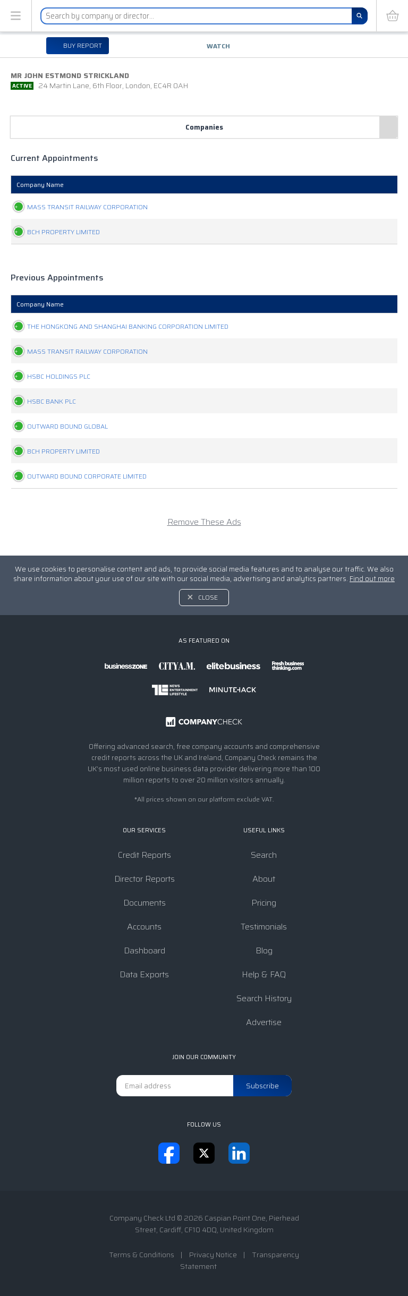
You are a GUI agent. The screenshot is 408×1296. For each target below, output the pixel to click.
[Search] (360, 15)
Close (208, 597)
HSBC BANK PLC (40, 412)
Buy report (82, 45)
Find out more (372, 578)
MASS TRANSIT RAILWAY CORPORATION (76, 207)
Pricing (263, 902)
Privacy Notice (213, 1254)
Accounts (144, 926)
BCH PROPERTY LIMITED (52, 232)
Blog (264, 950)
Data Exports (144, 974)
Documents (144, 902)
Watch (218, 46)
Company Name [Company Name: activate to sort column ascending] (40, 185)
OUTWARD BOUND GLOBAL (56, 437)
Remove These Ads (204, 533)
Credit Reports (144, 855)
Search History (264, 998)
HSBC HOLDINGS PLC (48, 387)
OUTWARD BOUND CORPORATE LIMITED (76, 487)
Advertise (264, 1022)
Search (264, 855)
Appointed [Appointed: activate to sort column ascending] (314, 185)
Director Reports (144, 878)
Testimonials (264, 926)
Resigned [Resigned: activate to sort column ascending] (366, 185)
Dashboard (144, 950)
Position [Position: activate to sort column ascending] (265, 185)
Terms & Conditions (141, 1254)
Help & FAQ (264, 974)
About (263, 878)
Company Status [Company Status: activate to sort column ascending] (202, 185)
